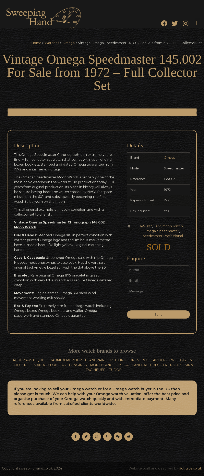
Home (36, 43)
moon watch (172, 226)
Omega (68, 43)
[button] (197, 22)
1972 (157, 226)
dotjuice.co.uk (190, 468)
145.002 (146, 226)
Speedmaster (168, 231)
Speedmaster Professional (162, 236)
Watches (52, 43)
